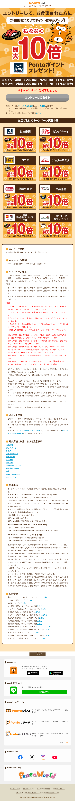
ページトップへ (37, 654)
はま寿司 (9, 445)
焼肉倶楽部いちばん (13, 466)
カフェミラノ (11, 477)
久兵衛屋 (9, 460)
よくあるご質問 (15, 789)
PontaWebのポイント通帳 (30, 431)
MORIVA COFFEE (13, 474)
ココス (8, 451)
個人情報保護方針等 (43, 789)
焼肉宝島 (9, 463)
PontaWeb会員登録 (26, 106)
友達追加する (44, 692)
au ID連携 (41, 106)
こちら (38, 113)
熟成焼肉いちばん (13, 468)
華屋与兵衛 (10, 457)
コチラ (67, 742)
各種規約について (59, 789)
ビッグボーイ (11, 448)
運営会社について (28, 789)
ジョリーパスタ (12, 454)
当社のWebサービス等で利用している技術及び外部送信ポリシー (37, 792)
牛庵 (7, 471)
